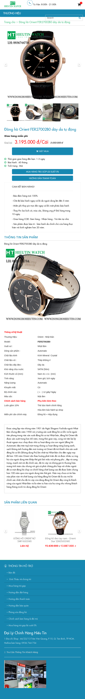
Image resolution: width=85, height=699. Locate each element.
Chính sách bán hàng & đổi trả (23, 618)
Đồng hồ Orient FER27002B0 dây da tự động (44, 22)
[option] (42, 64)
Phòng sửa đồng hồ (18, 612)
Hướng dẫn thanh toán (42, 178)
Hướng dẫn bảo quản (19, 605)
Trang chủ (9, 22)
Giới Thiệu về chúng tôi (20, 579)
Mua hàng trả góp (17, 585)
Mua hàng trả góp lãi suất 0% (42, 171)
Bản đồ (12, 572)
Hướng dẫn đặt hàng (18, 592)
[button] (5, 64)
